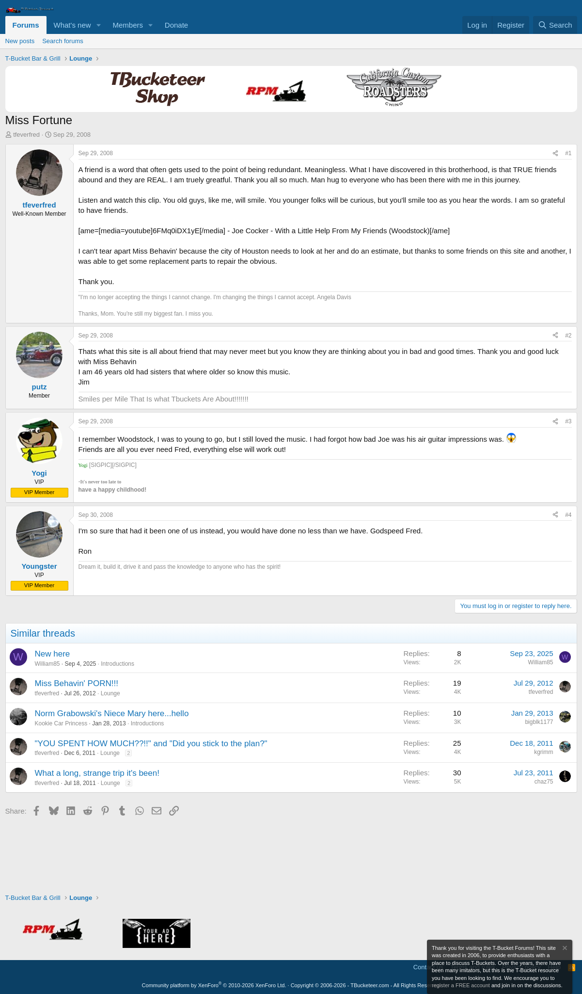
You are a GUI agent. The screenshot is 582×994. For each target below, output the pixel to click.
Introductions (117, 663)
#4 (568, 515)
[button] (98, 25)
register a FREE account (461, 985)
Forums (26, 25)
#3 (568, 421)
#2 (568, 335)
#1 (568, 153)
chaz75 (544, 781)
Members (127, 25)
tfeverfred (26, 134)
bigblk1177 (539, 722)
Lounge (110, 693)
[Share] (555, 153)
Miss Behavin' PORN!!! (76, 683)
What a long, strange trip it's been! (97, 773)
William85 (47, 663)
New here (52, 653)
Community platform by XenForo (214, 985)
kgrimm (543, 752)
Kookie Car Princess (61, 723)
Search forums (62, 41)
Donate (176, 25)
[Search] (555, 25)
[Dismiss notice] (564, 949)
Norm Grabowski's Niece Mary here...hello (112, 713)
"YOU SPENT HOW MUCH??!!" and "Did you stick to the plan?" (151, 743)
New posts (20, 41)
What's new (72, 25)
